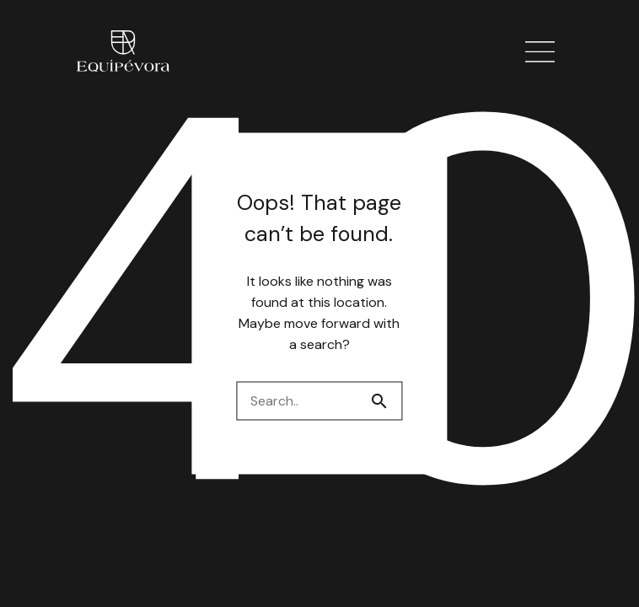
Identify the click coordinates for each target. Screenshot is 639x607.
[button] (540, 52)
